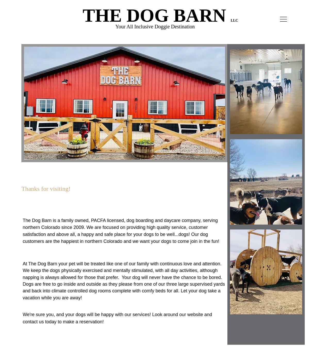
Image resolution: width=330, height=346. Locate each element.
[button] (283, 19)
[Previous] (28, 103)
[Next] (220, 103)
